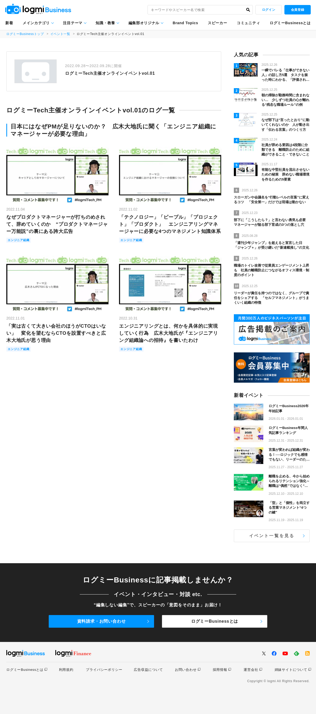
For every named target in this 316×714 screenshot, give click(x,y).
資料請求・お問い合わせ (101, 621)
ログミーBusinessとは (290, 23)
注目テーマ (72, 23)
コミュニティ (248, 23)
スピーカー (217, 23)
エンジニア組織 (20, 240)
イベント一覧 (61, 34)
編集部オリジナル (144, 23)
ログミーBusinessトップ (25, 34)
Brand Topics (185, 23)
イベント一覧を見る (272, 535)
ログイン (268, 10)
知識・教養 (105, 23)
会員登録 (297, 10)
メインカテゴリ (36, 23)
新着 (9, 23)
